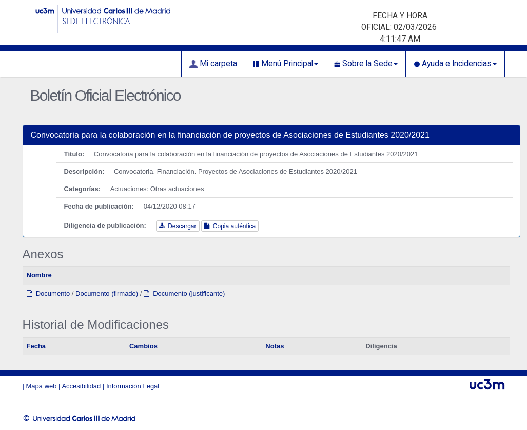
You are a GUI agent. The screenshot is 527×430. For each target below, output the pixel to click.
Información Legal (132, 386)
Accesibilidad (81, 386)
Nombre (39, 275)
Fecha (36, 346)
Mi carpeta (213, 63)
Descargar (178, 226)
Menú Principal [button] (285, 63)
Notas (274, 346)
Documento (48, 293)
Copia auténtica (230, 226)
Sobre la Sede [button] (366, 63)
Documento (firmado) (106, 293)
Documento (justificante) (184, 293)
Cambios (143, 346)
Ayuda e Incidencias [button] (455, 63)
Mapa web (41, 386)
